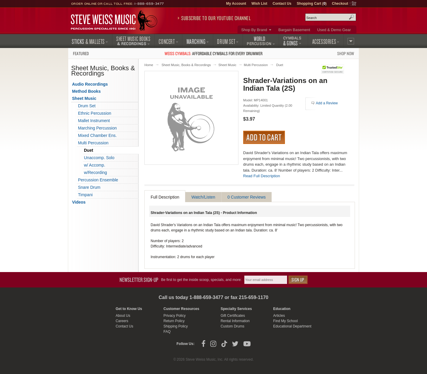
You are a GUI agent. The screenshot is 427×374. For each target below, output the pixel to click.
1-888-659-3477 (149, 3)
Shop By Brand (254, 30)
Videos (79, 202)
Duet (279, 65)
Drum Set (86, 105)
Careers (122, 321)
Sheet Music (227, 65)
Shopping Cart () (312, 3)
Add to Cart (264, 137)
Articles (279, 316)
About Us (123, 316)
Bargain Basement (294, 30)
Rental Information (235, 321)
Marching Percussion (97, 128)
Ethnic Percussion (94, 113)
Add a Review (327, 103)
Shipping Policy (175, 326)
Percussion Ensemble (98, 180)
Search (351, 17)
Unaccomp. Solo (99, 157)
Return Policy (173, 321)
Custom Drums (232, 326)
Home (148, 65)
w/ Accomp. (94, 165)
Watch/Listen (203, 197)
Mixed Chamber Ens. (97, 135)
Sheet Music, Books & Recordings (186, 65)
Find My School (285, 321)
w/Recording (95, 172)
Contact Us (282, 3)
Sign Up (298, 279)
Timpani (85, 194)
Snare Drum (89, 187)
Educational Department (292, 326)
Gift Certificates (233, 316)
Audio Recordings (90, 84)
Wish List (259, 3)
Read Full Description (261, 176)
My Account (236, 3)
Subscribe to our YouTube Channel (216, 18)
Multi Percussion (256, 65)
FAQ (167, 332)
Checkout (340, 3)
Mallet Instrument (94, 120)
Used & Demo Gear (334, 30)
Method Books (86, 91)
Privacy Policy (174, 316)
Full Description (165, 197)
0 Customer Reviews (246, 197)
